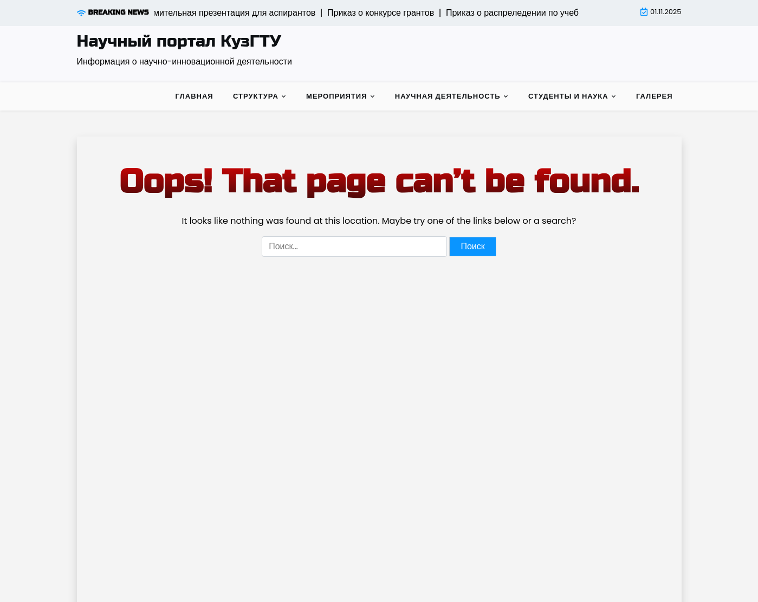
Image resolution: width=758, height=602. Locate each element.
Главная (194, 96)
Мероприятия (336, 96)
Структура (255, 96)
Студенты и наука (568, 96)
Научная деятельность (448, 96)
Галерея (654, 96)
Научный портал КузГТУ (179, 41)
